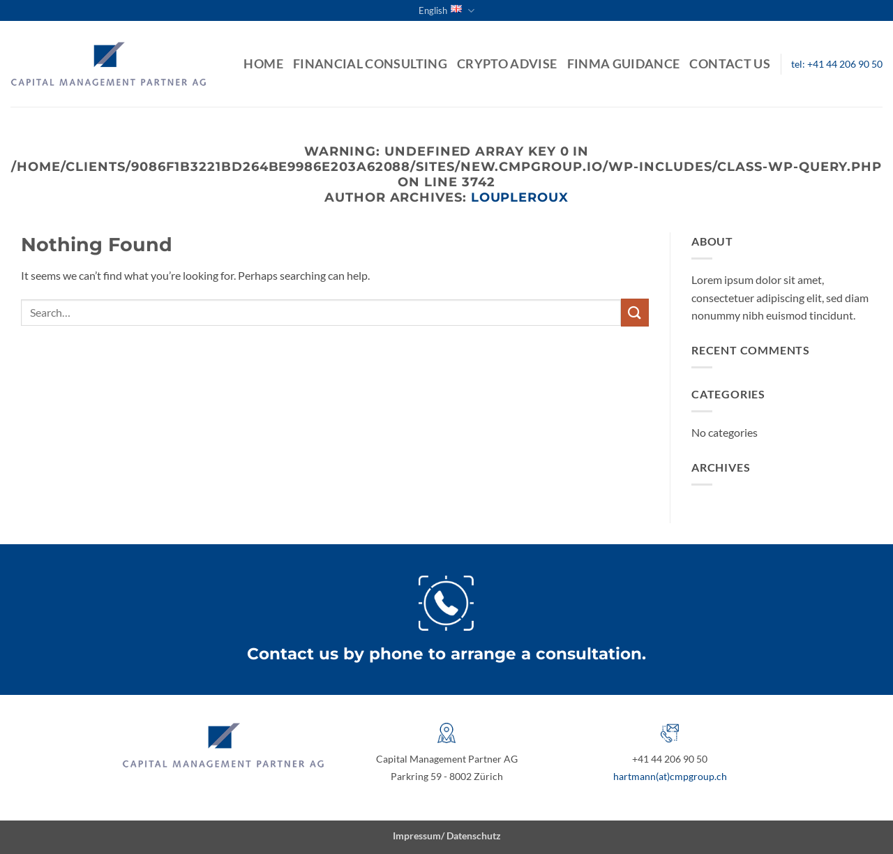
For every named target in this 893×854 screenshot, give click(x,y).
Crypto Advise (507, 64)
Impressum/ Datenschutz (447, 835)
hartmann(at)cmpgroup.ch (670, 776)
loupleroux (520, 197)
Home (263, 64)
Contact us (729, 64)
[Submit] (635, 312)
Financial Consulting (370, 64)
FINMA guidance (623, 64)
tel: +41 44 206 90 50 (837, 64)
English (446, 10)
